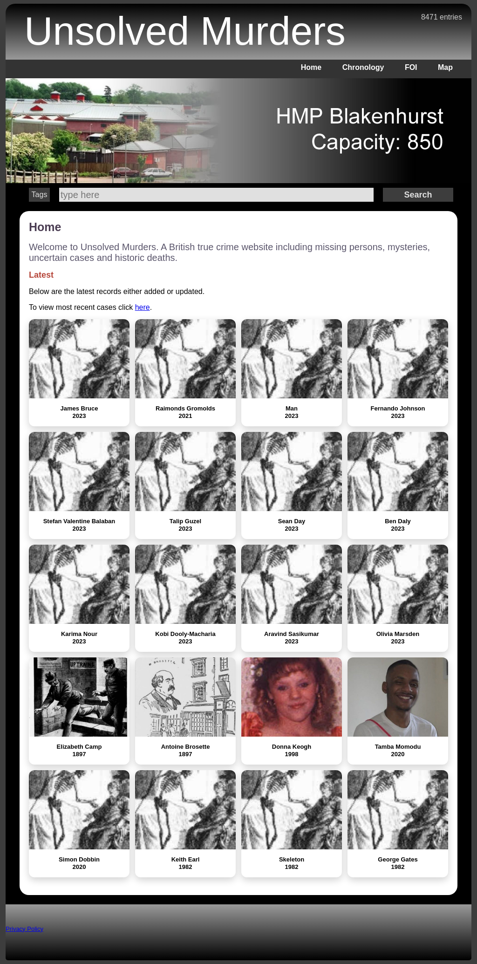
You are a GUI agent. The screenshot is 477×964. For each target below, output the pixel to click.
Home (311, 67)
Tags (40, 194)
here (142, 307)
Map (445, 67)
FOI (411, 67)
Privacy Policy (24, 928)
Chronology (363, 67)
